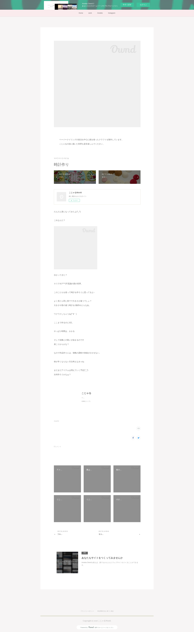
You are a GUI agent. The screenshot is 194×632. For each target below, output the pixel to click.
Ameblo (100, 13)
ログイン (143, 5)
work (90, 13)
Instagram (111, 13)
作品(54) (56, 421)
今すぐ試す (127, 5)
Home (81, 13)
